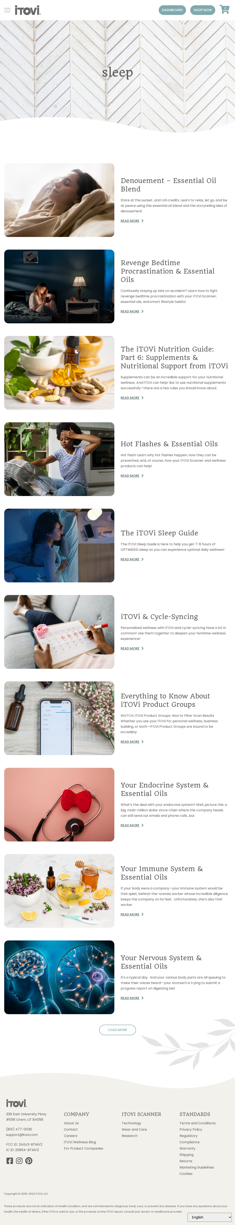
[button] (172, 10)
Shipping (187, 1155)
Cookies (186, 1174)
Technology (131, 1123)
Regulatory (189, 1136)
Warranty (187, 1148)
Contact (71, 1129)
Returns (186, 1161)
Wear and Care (134, 1129)
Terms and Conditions (198, 1123)
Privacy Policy (191, 1129)
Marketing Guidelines (197, 1167)
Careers (70, 1136)
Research (129, 1136)
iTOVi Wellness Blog (80, 1142)
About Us (71, 1123)
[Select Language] (209, 1217)
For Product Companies (83, 1148)
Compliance (190, 1142)
